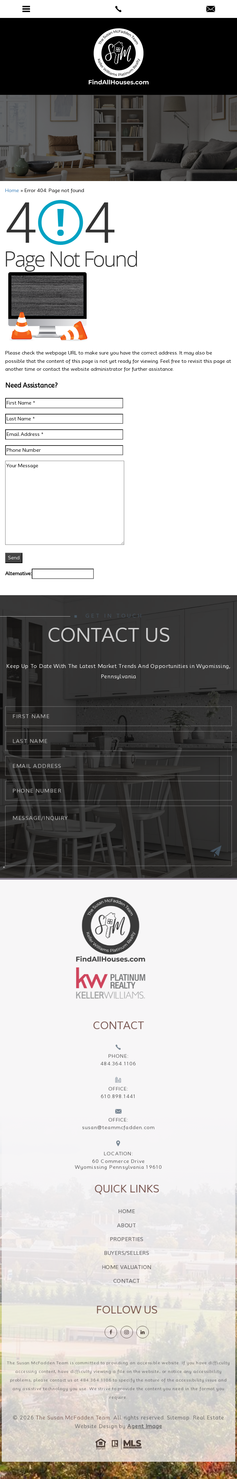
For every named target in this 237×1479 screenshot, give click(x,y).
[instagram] (140, 1332)
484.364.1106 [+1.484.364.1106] (96, 1393)
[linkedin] (156, 1332)
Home (140, 1211)
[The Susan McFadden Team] (119, 56)
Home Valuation (140, 1267)
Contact (140, 1281)
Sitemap (178, 1431)
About (140, 1225)
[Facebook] (124, 1332)
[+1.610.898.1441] (118, 1102)
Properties (140, 1239)
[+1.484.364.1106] (118, 1070)
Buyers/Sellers (140, 1253)
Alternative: (18, 573)
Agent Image (144, 1440)
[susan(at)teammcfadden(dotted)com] (210, 9)
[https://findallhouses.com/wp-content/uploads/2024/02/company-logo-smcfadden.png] (96, 929)
